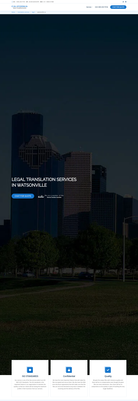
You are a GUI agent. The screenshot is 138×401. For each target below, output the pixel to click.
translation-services (23, 12)
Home (13, 12)
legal (33, 12)
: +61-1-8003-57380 (47, 1)
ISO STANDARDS (30, 376)
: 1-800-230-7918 (19, 1)
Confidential (69, 376)
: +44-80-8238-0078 (32, 1)
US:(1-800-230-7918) (101, 7)
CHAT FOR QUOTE (118, 7)
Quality (108, 376)
